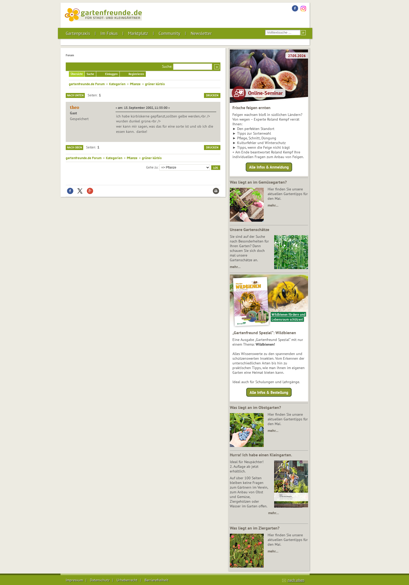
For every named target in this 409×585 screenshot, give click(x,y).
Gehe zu (152, 167)
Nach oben (74, 147)
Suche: (167, 66)
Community (169, 33)
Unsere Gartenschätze (249, 229)
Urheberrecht (127, 580)
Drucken (212, 95)
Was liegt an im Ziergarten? (254, 528)
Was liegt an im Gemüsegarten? (258, 182)
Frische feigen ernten (251, 107)
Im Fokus (109, 33)
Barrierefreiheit (157, 580)
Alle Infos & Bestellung (269, 392)
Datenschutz (100, 580)
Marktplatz (138, 33)
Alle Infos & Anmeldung (269, 167)
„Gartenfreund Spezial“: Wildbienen (264, 332)
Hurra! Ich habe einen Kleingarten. (261, 454)
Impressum (74, 580)
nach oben (296, 580)
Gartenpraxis (78, 33)
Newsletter (201, 33)
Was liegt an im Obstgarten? (255, 407)
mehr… (273, 205)
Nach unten (75, 95)
